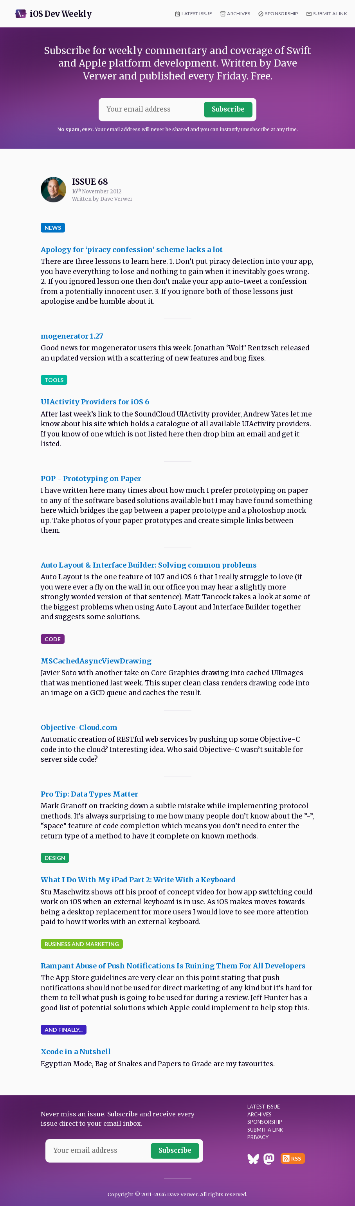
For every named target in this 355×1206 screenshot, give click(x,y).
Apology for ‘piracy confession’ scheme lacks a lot (132, 249)
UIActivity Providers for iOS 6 (95, 401)
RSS (296, 1158)
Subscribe (228, 109)
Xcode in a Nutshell (76, 1051)
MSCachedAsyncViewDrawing (96, 660)
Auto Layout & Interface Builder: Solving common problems (149, 565)
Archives (238, 13)
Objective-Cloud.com (79, 727)
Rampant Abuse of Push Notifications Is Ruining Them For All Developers (173, 965)
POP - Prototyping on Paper (91, 478)
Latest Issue (197, 13)
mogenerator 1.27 (72, 336)
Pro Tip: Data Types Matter (89, 794)
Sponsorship (281, 13)
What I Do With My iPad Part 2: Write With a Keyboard (138, 879)
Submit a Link (330, 13)
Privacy (258, 1137)
